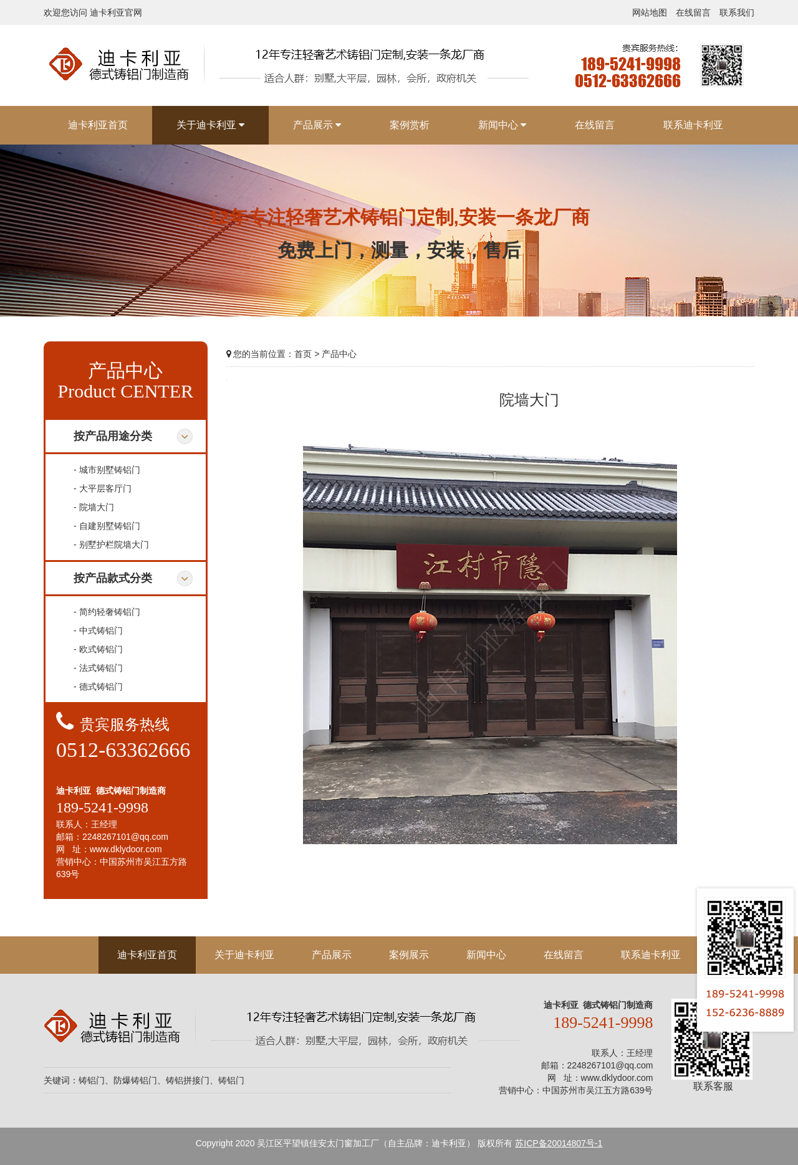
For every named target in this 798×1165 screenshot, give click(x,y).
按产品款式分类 (113, 578)
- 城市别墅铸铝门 (107, 470)
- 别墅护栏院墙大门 (111, 544)
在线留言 (693, 12)
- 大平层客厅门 (103, 488)
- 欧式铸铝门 (98, 649)
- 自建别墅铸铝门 (107, 526)
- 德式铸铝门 (98, 687)
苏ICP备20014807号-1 (558, 1143)
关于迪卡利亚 (244, 954)
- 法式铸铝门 (98, 668)
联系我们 (736, 12)
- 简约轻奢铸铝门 (107, 612)
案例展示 (409, 954)
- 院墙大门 (94, 507)
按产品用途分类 (113, 436)
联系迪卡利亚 (651, 954)
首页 (303, 354)
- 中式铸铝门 (98, 630)
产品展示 (332, 954)
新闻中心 (486, 954)
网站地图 (649, 12)
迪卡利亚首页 (147, 954)
